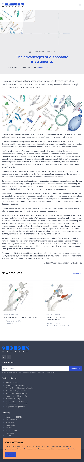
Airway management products (16, 401)
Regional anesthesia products (17, 404)
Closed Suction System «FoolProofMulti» (56, 318)
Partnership (10, 433)
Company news (11, 420)
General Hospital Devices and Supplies (20, 388)
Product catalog (11, 430)
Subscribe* (75, 368)
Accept (11, 454)
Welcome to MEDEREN (14, 417)
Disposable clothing (13, 399)
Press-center (39, 52)
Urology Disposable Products (16, 393)
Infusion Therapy (12, 383)
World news (50, 52)
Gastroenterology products (16, 390)
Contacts (9, 428)
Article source (42, 67)
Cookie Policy (72, 449)
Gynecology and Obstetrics (16, 385)
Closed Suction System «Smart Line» (20, 317)
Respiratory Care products (15, 407)
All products (76, 273)
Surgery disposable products (16, 396)
